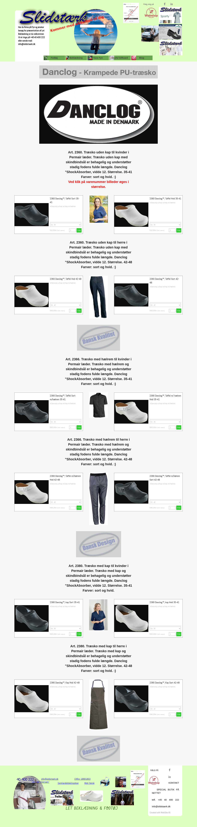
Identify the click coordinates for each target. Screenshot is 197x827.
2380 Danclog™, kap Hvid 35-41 (164, 602)
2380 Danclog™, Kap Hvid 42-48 (65, 682)
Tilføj (179, 230)
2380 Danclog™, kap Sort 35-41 (65, 602)
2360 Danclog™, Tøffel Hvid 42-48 (65, 278)
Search (110, 26)
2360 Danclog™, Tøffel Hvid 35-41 (165, 198)
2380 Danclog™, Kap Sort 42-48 (165, 682)
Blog (141, 58)
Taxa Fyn (98, 58)
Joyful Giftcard (120, 58)
